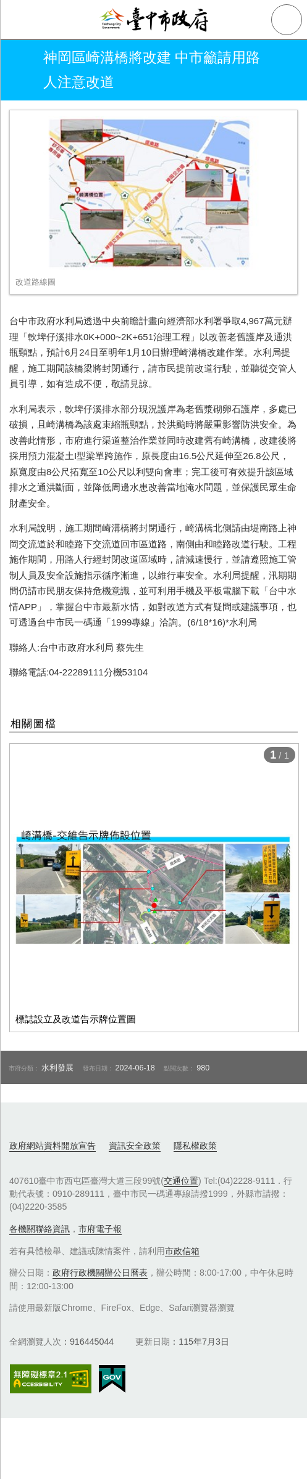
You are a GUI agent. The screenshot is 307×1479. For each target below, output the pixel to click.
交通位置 (181, 1181)
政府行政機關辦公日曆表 (100, 1272)
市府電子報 (100, 1229)
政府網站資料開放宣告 (52, 1146)
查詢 (286, 19)
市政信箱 (182, 1251)
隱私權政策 (195, 1146)
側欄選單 (20, 20)
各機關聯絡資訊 (39, 1229)
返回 (20, 70)
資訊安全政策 (135, 1146)
